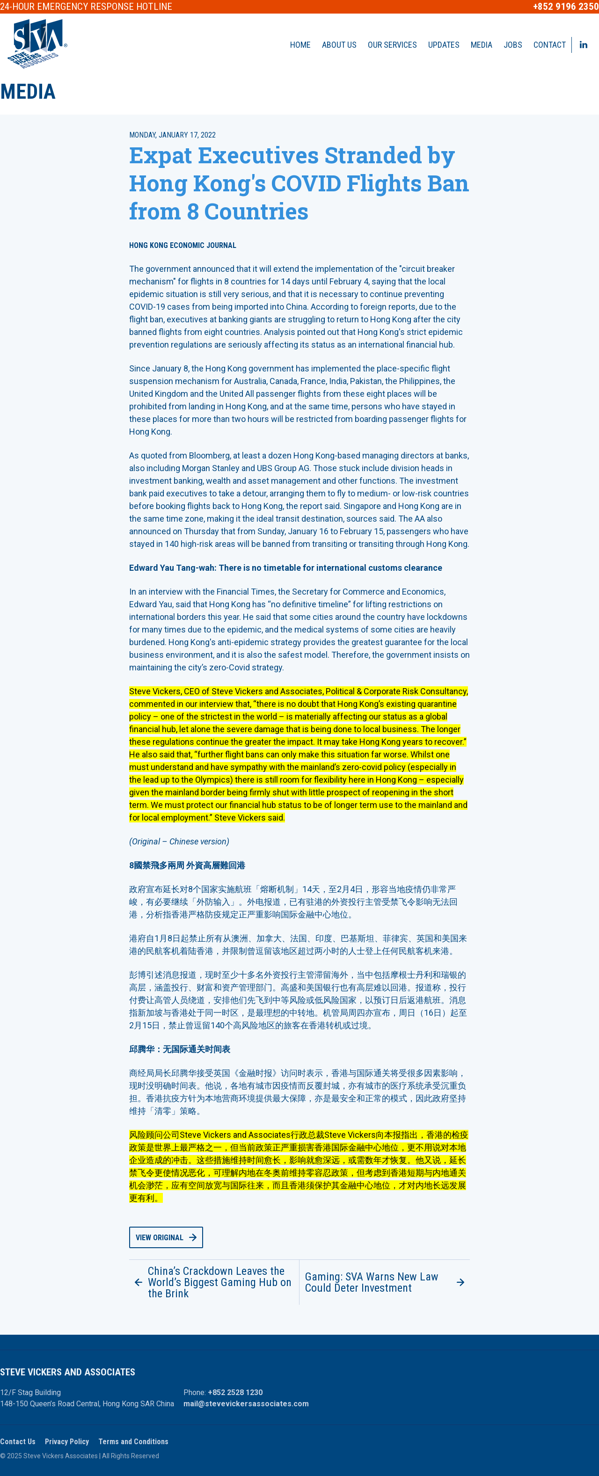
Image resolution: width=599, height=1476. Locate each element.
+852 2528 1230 (235, 1392)
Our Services (392, 45)
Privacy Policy (67, 1441)
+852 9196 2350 (566, 7)
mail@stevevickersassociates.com (246, 1403)
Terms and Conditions (133, 1441)
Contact (549, 45)
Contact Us (18, 1441)
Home (300, 45)
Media (481, 45)
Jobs (513, 45)
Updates (444, 45)
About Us (339, 45)
